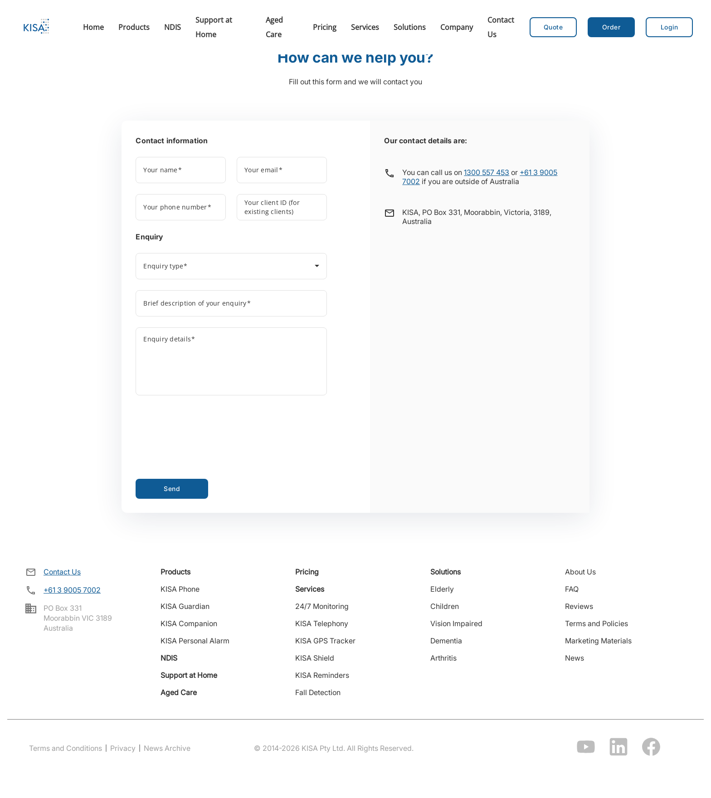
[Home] (36, 27)
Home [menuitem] (93, 27)
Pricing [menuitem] (324, 27)
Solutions (445, 571)
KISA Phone (180, 589)
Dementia (446, 640)
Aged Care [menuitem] (274, 27)
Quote (553, 27)
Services (309, 589)
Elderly (442, 589)
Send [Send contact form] (172, 488)
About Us (580, 571)
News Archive (167, 748)
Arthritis (443, 657)
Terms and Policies (596, 623)
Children (444, 606)
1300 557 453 (486, 172)
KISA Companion (189, 623)
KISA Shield (314, 657)
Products (175, 571)
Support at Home (189, 675)
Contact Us (62, 571)
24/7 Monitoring (322, 606)
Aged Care (179, 692)
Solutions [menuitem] (410, 27)
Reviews (579, 606)
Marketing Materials (598, 640)
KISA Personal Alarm (195, 640)
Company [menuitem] (456, 27)
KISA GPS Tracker (325, 640)
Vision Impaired (456, 623)
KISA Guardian (185, 606)
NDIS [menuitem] (172, 27)
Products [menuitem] (134, 27)
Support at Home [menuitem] (213, 27)
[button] (611, 27)
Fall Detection (318, 692)
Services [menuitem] (365, 27)
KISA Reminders (322, 675)
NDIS (169, 657)
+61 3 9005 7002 (72, 589)
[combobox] (231, 268)
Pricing (307, 571)
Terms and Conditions (65, 748)
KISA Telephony (321, 623)
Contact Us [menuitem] (500, 27)
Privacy (123, 748)
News (574, 657)
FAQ (572, 589)
